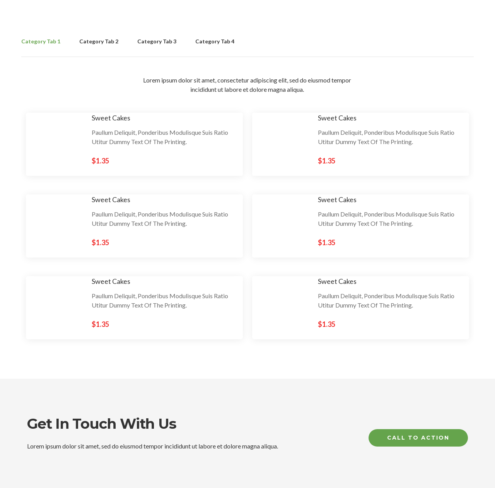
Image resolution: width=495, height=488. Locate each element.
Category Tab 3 (156, 41)
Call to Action (418, 437)
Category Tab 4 (214, 41)
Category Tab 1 (40, 41)
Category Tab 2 (98, 41)
